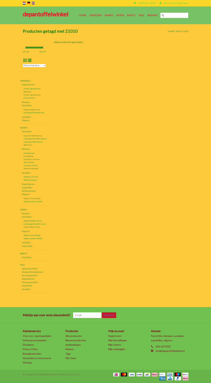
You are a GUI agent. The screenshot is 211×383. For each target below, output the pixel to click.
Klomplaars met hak (31, 159)
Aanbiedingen (73, 344)
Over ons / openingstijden (37, 335)
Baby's (131, 15)
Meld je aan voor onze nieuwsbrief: (47, 315)
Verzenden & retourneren (37, 358)
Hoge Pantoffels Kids (32, 110)
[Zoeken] (174, 15)
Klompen (26, 149)
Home (82, 15)
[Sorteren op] (34, 65)
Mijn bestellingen (117, 340)
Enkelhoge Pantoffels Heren (35, 224)
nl (24, 3)
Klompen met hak (31, 165)
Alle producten (73, 335)
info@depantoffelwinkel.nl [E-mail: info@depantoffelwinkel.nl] (170, 350)
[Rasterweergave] (25, 60)
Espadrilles (27, 187)
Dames (109, 15)
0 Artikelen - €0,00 (145, 3)
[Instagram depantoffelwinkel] (185, 315)
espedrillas (27, 246)
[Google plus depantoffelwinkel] (161, 315)
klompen (26, 102)
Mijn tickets (114, 344)
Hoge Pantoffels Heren (33, 221)
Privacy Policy (30, 349)
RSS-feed (70, 358)
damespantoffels (30, 268)
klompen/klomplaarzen (32, 272)
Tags (178, 31)
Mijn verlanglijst (116, 349)
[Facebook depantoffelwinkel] (148, 315)
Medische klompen (31, 168)
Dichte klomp (29, 162)
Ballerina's (28, 145)
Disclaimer (28, 344)
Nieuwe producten (75, 340)
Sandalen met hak (31, 177)
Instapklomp (28, 156)
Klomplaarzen (29, 153)
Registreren (114, 335)
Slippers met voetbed (32, 198)
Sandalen (26, 117)
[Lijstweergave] (29, 60)
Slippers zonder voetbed (33, 201)
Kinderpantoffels (30, 282)
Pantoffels (27, 105)
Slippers (26, 120)
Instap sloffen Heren (32, 227)
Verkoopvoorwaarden (35, 340)
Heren (120, 15)
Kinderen (95, 15)
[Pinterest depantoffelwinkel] (167, 315)
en (33, 3)
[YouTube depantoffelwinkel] (173, 315)
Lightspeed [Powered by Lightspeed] (75, 374)
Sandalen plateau (30, 180)
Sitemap (27, 362)
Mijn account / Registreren (173, 3)
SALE (141, 15)
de (28, 3)
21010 (185, 31)
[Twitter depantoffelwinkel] (154, 315)
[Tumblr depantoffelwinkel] (179, 315)
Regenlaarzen (28, 84)
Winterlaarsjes (29, 191)
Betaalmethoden (32, 353)
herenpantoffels (29, 275)
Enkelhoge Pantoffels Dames (35, 139)
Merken (152, 15)
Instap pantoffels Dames (33, 142)
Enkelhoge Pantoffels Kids (34, 113)
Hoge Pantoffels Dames (33, 136)
